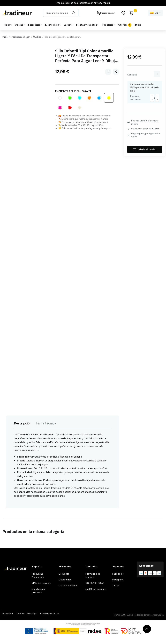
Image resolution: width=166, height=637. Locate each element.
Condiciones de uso (49, 613)
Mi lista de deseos (68, 585)
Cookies (20, 613)
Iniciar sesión (107, 12)
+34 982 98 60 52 (94, 583)
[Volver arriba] (147, 629)
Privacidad (7, 613)
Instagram (117, 579)
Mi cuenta (64, 573)
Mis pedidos (65, 579)
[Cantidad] (157, 74)
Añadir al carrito (144, 149)
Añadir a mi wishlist (108, 72)
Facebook (117, 573)
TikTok (115, 585)
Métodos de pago (41, 583)
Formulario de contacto (92, 575)
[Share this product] (116, 71)
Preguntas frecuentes (38, 575)
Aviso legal (32, 613)
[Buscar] (73, 13)
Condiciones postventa (38, 590)
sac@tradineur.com (95, 588)
